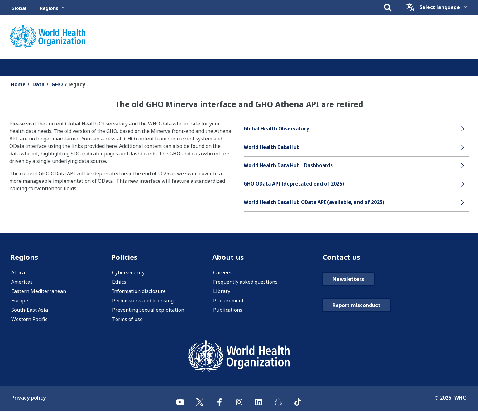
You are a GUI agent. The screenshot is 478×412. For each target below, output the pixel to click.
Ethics (119, 282)
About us (229, 257)
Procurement (228, 301)
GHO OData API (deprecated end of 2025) (295, 184)
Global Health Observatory (277, 128)
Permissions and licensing (143, 301)
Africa (18, 273)
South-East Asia (29, 310)
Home (18, 84)
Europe (19, 301)
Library (221, 291)
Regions (49, 8)
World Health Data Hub (272, 147)
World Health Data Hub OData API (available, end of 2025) (316, 202)
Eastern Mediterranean (38, 291)
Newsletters (348, 279)
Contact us (342, 257)
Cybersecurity (128, 273)
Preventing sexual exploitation (148, 310)
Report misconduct (356, 305)
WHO (460, 398)
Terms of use (127, 319)
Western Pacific (29, 319)
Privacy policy (28, 398)
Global (18, 8)
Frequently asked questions (245, 282)
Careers (222, 273)
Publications (227, 310)
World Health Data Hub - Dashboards (289, 165)
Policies (125, 257)
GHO (57, 84)
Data (38, 84)
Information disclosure (139, 291)
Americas (22, 282)
